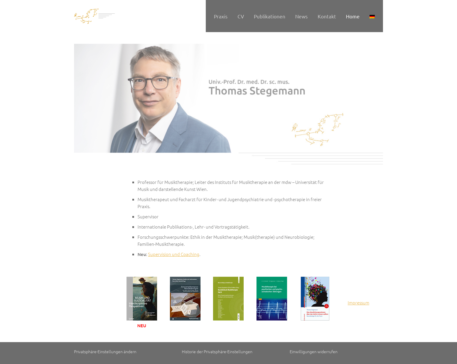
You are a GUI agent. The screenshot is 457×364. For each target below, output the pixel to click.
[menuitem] (372, 16)
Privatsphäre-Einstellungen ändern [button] (105, 351)
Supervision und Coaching (173, 254)
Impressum (358, 302)
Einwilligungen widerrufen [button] (314, 351)
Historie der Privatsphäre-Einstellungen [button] (217, 351)
